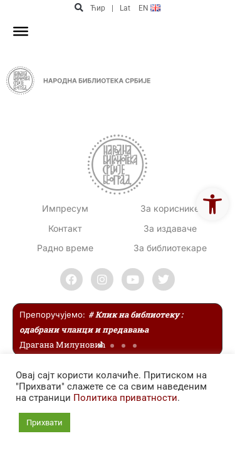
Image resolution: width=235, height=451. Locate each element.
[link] (212, 204)
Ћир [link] (97, 8)
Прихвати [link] (44, 422)
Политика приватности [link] (125, 397)
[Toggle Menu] (20, 31)
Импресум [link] (65, 208)
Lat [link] (125, 8)
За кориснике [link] (169, 208)
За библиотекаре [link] (170, 247)
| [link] (112, 8)
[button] (79, 8)
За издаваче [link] (170, 228)
